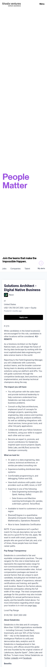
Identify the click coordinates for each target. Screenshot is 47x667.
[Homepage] (12, 3)
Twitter (7, 658)
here (34, 605)
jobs (4, 268)
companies (15, 268)
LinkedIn (15, 658)
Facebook (27, 658)
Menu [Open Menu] (41, 3)
